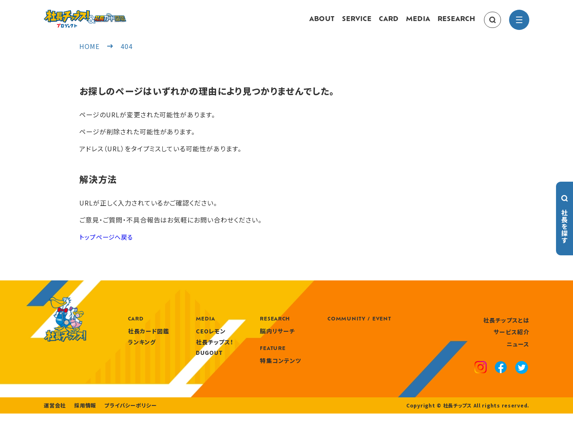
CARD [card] (389, 23)
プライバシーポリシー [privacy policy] (125, 429)
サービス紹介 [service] (511, 340)
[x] (521, 376)
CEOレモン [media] (258, 339)
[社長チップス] (108, 14)
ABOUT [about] (322, 23)
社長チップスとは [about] (506, 328)
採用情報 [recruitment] (82, 429)
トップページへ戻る (108, 244)
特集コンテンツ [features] (328, 368)
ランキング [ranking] (189, 350)
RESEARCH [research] (456, 23)
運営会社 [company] (54, 429)
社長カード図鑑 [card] (196, 339)
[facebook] (500, 376)
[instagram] (480, 376)
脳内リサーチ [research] (325, 339)
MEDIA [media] (418, 23)
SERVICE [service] (356, 23)
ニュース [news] (518, 352)
